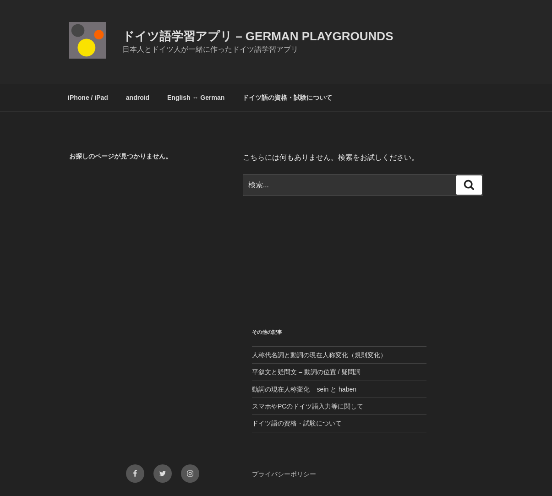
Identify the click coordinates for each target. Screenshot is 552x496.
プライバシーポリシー (284, 474)
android (137, 97)
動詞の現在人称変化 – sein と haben (304, 389)
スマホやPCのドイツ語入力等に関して (307, 406)
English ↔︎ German (195, 97)
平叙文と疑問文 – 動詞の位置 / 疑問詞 (306, 372)
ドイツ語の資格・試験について (287, 97)
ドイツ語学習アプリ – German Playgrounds (258, 36)
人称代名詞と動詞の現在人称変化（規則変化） (319, 355)
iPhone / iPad (88, 97)
